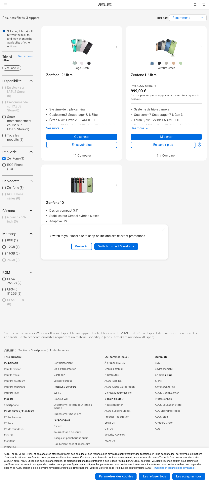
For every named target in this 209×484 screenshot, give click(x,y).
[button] (5, 5)
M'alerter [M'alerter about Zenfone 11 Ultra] (166, 137)
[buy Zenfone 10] (55, 202)
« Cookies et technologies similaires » (174, 467)
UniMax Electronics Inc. (118, 392)
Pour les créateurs (14, 381)
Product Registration (116, 416)
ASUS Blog (161, 416)
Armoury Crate (164, 422)
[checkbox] (16, 197)
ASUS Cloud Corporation (119, 386)
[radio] (74, 63)
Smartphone (11, 405)
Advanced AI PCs (165, 387)
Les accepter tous (188, 476)
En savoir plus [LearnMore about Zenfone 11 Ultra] (163, 145)
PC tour (8, 423)
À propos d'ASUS (114, 363)
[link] (105, 4)
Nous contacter (113, 405)
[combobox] (188, 18)
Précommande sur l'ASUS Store (17, 106)
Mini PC (8, 435)
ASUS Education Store (168, 405)
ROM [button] (17, 272)
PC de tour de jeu (14, 429)
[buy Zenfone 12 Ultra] (59, 75)
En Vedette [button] (17, 181)
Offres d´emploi (113, 369)
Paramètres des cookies (116, 476)
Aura (157, 428)
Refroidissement (63, 363)
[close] (163, 229)
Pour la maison (12, 369)
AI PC (158, 381)
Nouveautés (111, 375)
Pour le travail (12, 375)
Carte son (59, 375)
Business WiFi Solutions (67, 414)
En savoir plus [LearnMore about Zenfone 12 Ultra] (82, 145)
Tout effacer (25, 56)
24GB (13, 260)
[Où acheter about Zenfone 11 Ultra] (198, 145)
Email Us (109, 422)
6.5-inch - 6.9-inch (16, 219)
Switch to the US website (116, 246)
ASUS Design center (167, 393)
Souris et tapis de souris (67, 432)
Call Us (108, 428)
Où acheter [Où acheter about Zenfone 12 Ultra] (81, 137)
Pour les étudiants (14, 387)
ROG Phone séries (15, 196)
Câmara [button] (17, 211)
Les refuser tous (154, 476)
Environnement (164, 369)
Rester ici (81, 246)
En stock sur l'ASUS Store (15, 92)
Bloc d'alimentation (65, 369)
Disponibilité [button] (17, 81)
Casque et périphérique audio (71, 438)
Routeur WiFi (61, 399)
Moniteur (9, 441)
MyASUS (109, 440)
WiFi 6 (57, 393)
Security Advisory (114, 434)
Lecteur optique (63, 380)
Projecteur (10, 447)
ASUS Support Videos (117, 410)
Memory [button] (17, 234)
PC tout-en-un (12, 417)
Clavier (58, 426)
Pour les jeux (11, 393)
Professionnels (163, 399)
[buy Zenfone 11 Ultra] (143, 75)
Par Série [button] (17, 152)
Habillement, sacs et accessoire (72, 444)
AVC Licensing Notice (167, 410)
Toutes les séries (59, 350)
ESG (157, 363)
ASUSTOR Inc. (113, 380)
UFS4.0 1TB (15, 302)
